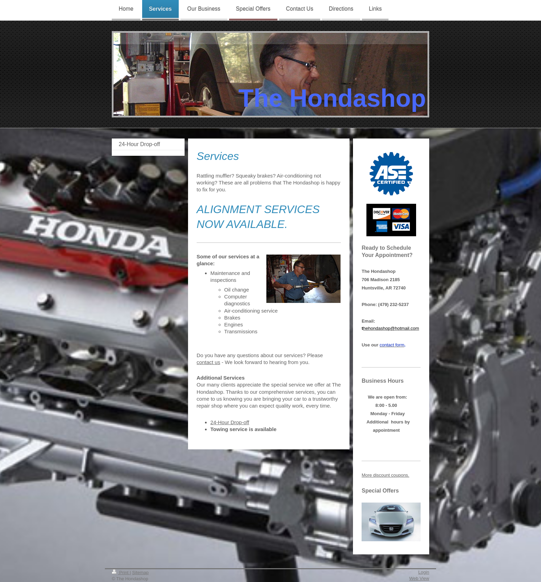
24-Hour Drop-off (229, 422)
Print (121, 572)
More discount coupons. (385, 475)
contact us (208, 362)
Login (423, 572)
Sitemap (140, 572)
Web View (419, 578)
